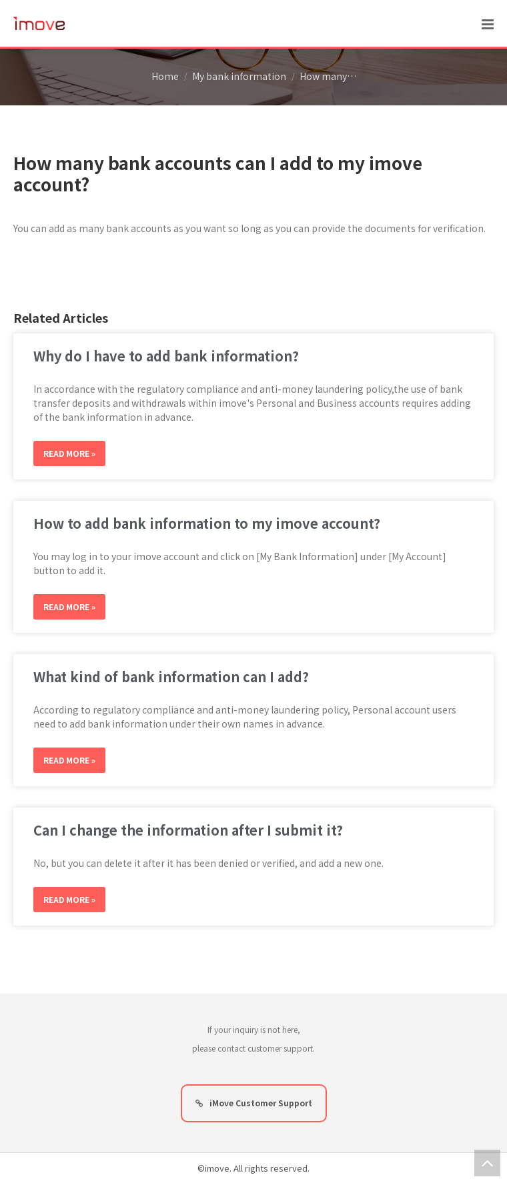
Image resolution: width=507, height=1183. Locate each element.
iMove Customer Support (253, 1102)
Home (165, 76)
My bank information (239, 76)
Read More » (69, 453)
